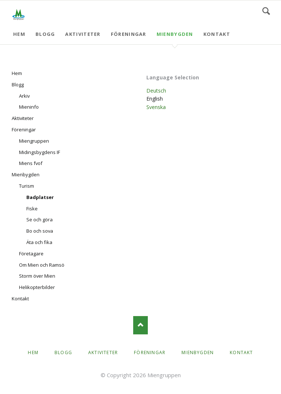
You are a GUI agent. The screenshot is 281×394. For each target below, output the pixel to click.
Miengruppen (34, 141)
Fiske (32, 208)
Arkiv (24, 96)
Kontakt (216, 34)
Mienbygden (175, 34)
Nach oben (140, 325)
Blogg (45, 34)
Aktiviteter (82, 34)
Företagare (31, 253)
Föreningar (128, 34)
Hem (19, 34)
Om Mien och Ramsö (41, 265)
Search (266, 11)
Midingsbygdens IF (39, 152)
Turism (26, 186)
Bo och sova (39, 231)
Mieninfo (29, 107)
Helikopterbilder (37, 287)
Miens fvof (30, 163)
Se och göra (39, 219)
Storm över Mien (37, 276)
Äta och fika (39, 242)
